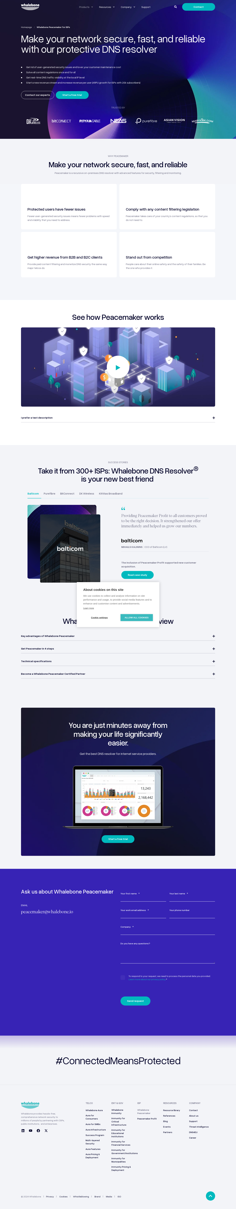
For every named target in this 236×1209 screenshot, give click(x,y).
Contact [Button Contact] (198, 6)
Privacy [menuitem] (50, 1196)
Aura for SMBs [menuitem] (93, 1124)
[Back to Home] (30, 8)
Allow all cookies (136, 617)
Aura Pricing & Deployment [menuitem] (93, 1156)
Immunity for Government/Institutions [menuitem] (124, 1152)
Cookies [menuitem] (63, 1196)
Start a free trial (72, 94)
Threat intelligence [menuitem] (199, 1126)
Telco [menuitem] (89, 1103)
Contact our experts (37, 94)
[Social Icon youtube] (30, 1131)
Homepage (26, 27)
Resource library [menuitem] (171, 1110)
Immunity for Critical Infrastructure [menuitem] (118, 1121)
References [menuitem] (169, 1115)
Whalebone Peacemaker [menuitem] (143, 1111)
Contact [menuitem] (193, 1110)
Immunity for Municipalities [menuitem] (118, 1160)
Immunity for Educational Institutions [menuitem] (118, 1133)
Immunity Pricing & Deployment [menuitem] (121, 1168)
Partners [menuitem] (167, 1132)
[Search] (175, 6)
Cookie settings (99, 617)
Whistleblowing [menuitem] (81, 1196)
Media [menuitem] (109, 1196)
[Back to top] (210, 1196)
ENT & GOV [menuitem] (117, 1103)
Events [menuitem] (167, 1126)
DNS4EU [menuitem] (193, 1132)
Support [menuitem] (193, 1121)
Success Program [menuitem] (95, 1135)
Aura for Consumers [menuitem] (92, 1117)
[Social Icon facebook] (38, 1131)
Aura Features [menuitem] (93, 1149)
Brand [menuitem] (97, 1196)
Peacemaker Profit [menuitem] (147, 1118)
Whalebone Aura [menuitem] (94, 1110)
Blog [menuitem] (165, 1121)
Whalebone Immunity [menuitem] (117, 1111)
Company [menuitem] (194, 1103)
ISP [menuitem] (139, 1103)
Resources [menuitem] (169, 1103)
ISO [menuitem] (119, 1196)
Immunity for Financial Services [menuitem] (120, 1143)
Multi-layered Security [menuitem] (93, 1142)
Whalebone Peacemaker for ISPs (53, 27)
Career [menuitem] (192, 1137)
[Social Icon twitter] (45, 1131)
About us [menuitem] (193, 1115)
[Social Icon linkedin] (24, 1131)
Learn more (88, 608)
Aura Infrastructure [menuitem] (96, 1129)
